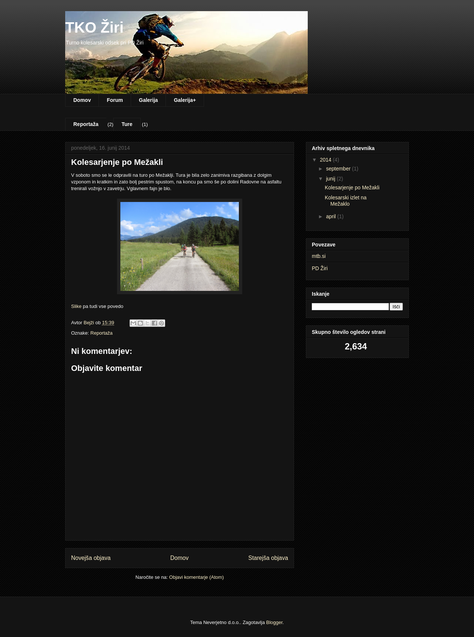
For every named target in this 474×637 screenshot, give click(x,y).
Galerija (148, 100)
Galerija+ (185, 100)
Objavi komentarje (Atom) (196, 577)
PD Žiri (320, 268)
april (331, 216)
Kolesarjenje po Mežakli (352, 187)
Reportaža (86, 124)
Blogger (274, 622)
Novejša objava (91, 558)
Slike (76, 306)
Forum (115, 100)
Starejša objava (268, 558)
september (339, 169)
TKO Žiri (94, 27)
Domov (82, 100)
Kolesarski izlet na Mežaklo (346, 201)
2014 (326, 160)
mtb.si (319, 256)
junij (331, 179)
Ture (126, 124)
